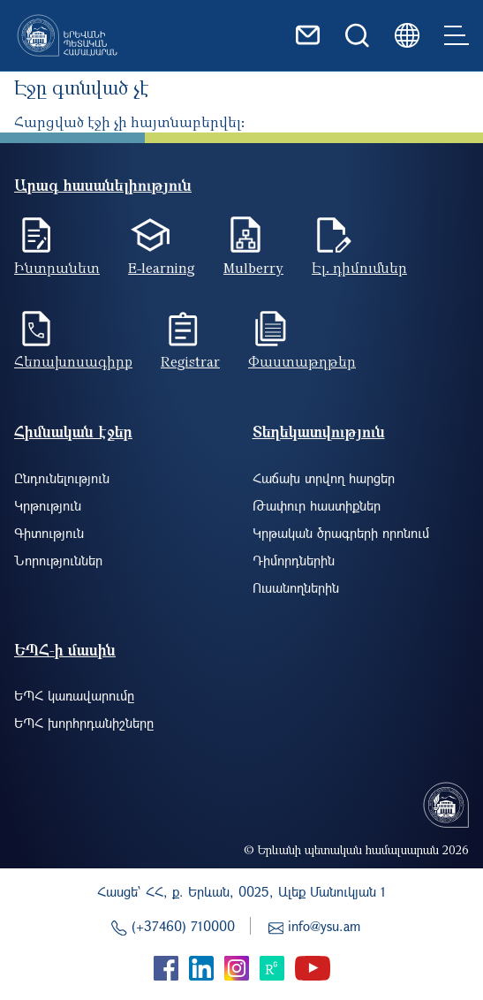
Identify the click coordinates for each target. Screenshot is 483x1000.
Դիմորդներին (294, 560)
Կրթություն (47, 505)
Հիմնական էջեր (73, 431)
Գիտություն (49, 533)
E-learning (161, 267)
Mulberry (253, 267)
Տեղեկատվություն (319, 431)
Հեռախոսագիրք (73, 361)
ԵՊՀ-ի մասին (65, 650)
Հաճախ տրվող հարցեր (324, 478)
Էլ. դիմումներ (359, 267)
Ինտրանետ (57, 267)
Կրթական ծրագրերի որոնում (341, 533)
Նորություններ (58, 560)
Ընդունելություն (61, 478)
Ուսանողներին (296, 587)
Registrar (190, 361)
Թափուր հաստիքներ (317, 505)
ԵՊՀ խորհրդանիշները (84, 722)
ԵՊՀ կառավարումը (74, 695)
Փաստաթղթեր (302, 361)
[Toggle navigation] (456, 35)
